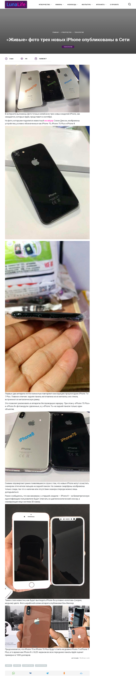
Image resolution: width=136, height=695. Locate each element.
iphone (17, 665)
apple (9, 665)
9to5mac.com (84, 658)
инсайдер (48, 120)
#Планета (100, 4)
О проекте (114, 4)
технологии (68, 47)
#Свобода (71, 4)
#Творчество (44, 4)
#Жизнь (58, 4)
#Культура (86, 4)
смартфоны (28, 665)
